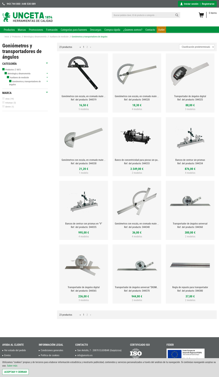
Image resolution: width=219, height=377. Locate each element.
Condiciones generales (52, 350)
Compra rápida (112, 29)
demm (6, 106)
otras (6, 98)
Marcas (22, 29)
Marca (25, 93)
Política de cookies (50, 355)
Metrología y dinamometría (35, 36)
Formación (52, 29)
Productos (9, 29)
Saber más (12, 365)
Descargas (95, 29)
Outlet (161, 29)
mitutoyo (7, 102)
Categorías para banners (74, 29)
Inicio (7, 36)
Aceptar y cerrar (15, 372)
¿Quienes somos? (132, 29)
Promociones (36, 29)
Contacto (150, 29)
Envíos (7, 355)
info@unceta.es (84, 355)
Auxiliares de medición (59, 36)
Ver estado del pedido (15, 350)
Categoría (25, 63)
